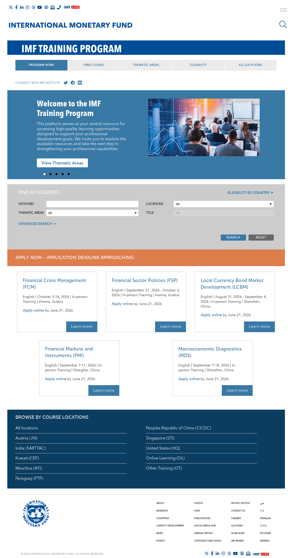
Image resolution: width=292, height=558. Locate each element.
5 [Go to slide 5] (70, 174)
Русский (265, 533)
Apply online (33, 310)
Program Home (41, 65)
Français (265, 518)
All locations (26, 428)
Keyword (26, 204)
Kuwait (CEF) (27, 458)
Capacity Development (170, 526)
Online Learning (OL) (165, 458)
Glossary (237, 526)
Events (160, 541)
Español (265, 541)
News (159, 533)
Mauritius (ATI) (28, 468)
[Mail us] (79, 83)
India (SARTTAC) (30, 448)
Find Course (94, 65)
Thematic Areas (146, 65)
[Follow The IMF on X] (11, 7)
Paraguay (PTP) (29, 478)
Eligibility (198, 65)
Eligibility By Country (249, 193)
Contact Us (238, 511)
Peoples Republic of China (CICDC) (178, 428)
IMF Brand (237, 541)
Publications (202, 518)
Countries (162, 518)
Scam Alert (238, 533)
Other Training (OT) (164, 468)
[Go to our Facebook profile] (71, 83)
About (160, 503)
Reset (261, 237)
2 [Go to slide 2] (52, 174)
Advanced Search (35, 224)
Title (150, 213)
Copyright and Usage (207, 541)
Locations (154, 204)
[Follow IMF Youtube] (39, 7)
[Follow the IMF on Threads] (33, 7)
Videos (198, 503)
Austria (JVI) (26, 438)
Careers (236, 518)
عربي (262, 503)
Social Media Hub (205, 526)
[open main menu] (283, 11)
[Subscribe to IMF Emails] (53, 7)
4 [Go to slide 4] (64, 174)
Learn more (81, 326)
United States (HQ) (163, 448)
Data (197, 511)
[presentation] (204, 130)
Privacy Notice (240, 503)
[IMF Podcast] (46, 7)
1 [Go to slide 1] (46, 174)
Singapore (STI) (160, 438)
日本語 (263, 526)
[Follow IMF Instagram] (27, 7)
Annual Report (203, 533)
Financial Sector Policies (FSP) (145, 280)
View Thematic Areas (62, 163)
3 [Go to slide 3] (58, 174)
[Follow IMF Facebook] (16, 7)
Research (162, 511)
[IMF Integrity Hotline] (59, 7)
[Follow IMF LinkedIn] (21, 7)
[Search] (283, 24)
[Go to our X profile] (64, 83)
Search (233, 237)
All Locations (250, 65)
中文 (262, 511)
